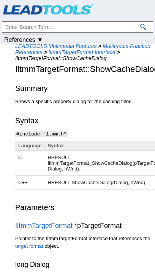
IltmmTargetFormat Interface (82, 52)
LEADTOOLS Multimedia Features (56, 46)
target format (29, 246)
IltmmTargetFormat (44, 225)
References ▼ (23, 40)
